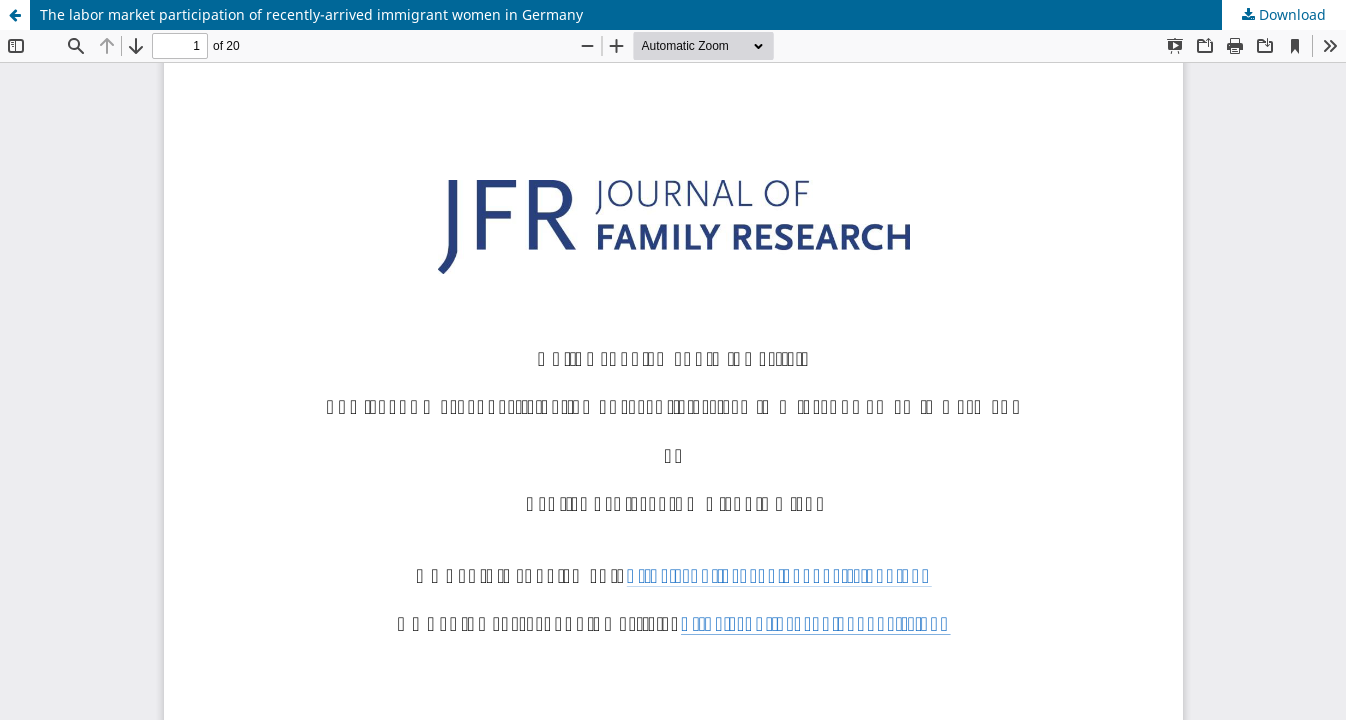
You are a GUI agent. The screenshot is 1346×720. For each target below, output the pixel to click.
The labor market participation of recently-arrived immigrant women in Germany (311, 14)
